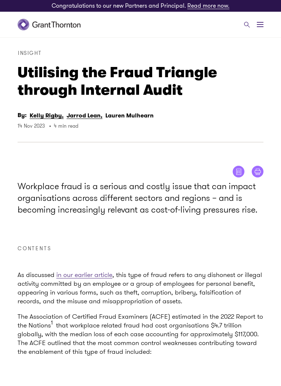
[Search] (247, 24)
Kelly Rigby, (47, 115)
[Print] (257, 171)
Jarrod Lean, (84, 115)
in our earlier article (84, 275)
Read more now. (208, 6)
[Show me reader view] (238, 171)
